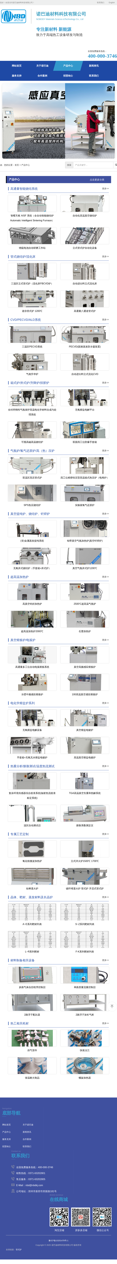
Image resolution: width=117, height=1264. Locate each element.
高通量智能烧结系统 (24, 188)
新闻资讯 (94, 65)
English (112, 3)
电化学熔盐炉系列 (22, 703)
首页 (17, 165)
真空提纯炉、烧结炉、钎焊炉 (30, 513)
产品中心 (68, 65)
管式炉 (19, 1249)
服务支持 (16, 75)
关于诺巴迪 (42, 65)
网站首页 (16, 65)
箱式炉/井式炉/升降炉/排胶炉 (29, 382)
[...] (93, 165)
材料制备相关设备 (22, 960)
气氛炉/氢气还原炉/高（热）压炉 (32, 450)
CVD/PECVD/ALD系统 (25, 319)
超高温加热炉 (19, 577)
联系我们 (100, 3)
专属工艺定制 (19, 834)
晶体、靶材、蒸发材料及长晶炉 (31, 897)
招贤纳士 (68, 75)
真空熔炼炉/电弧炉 (23, 640)
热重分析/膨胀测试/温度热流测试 (32, 766)
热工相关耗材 (19, 1023)
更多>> (105, 188)
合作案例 (42, 75)
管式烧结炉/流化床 (23, 256)
